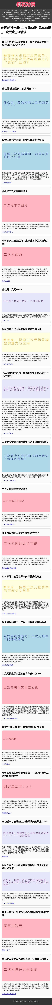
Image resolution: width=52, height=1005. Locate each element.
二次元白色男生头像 (9, 994)
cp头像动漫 (22, 14)
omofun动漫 (7, 12)
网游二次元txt (6, 813)
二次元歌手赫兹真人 (9, 80)
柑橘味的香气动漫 (35, 14)
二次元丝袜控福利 (8, 903)
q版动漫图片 (24, 10)
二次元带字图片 (7, 232)
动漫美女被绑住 (19, 12)
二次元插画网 (6, 183)
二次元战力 (6, 281)
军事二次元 (6, 950)
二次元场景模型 (7, 364)
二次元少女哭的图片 (9, 480)
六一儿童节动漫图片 (29, 16)
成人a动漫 (31, 12)
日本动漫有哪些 (13, 16)
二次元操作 (6, 764)
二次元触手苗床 (7, 433)
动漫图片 (44, 10)
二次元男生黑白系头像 (10, 718)
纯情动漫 (37, 19)
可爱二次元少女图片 (9, 613)
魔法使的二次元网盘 (9, 131)
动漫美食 (5, 856)
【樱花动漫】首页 (11, 10)
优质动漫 (23, 21)
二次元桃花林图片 (8, 524)
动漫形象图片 (43, 16)
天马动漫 (35, 10)
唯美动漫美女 (10, 14)
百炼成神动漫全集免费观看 (21, 19)
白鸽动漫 (6, 19)
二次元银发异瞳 (7, 665)
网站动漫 (32, 21)
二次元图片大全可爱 (9, 568)
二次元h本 (5, 320)
